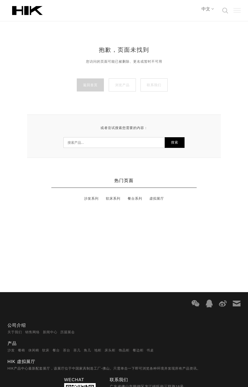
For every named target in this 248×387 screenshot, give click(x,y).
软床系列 (113, 198)
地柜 (97, 350)
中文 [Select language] (208, 9)
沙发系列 (91, 198)
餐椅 (21, 350)
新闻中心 (50, 332)
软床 (45, 350)
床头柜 (110, 350)
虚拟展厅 (156, 198)
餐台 (56, 350)
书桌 (150, 350)
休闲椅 (33, 350)
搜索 (174, 142)
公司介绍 (17, 325)
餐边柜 (138, 350)
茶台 (66, 350)
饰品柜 (124, 350)
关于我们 (15, 332)
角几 (87, 350)
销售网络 (32, 332)
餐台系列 (135, 198)
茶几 (77, 350)
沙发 (11, 350)
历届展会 (67, 332)
